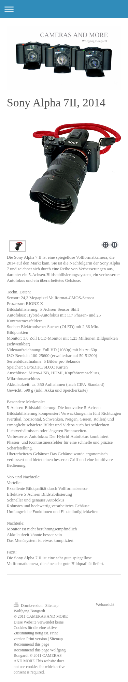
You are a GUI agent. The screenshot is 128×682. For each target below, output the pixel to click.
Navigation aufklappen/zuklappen (64, 9)
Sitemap (51, 605)
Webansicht (105, 604)
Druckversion (28, 605)
